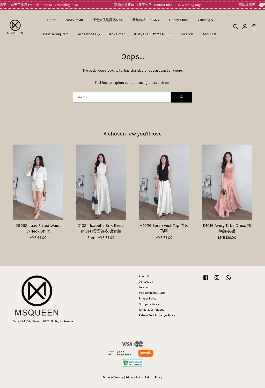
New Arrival (74, 20)
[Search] (122, 97)
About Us (209, 34)
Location (186, 34)
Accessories (89, 34)
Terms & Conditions (151, 309)
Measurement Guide (152, 293)
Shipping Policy (149, 304)
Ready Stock (178, 20)
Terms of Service (113, 377)
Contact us (146, 281)
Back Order (116, 34)
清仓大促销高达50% (107, 20)
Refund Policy (153, 377)
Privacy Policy (147, 298)
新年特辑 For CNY (146, 20)
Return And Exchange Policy (157, 315)
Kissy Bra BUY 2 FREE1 (152, 34)
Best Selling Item (55, 34)
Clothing (206, 20)
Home (51, 20)
